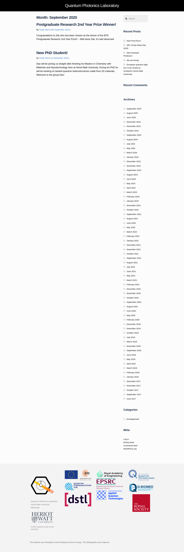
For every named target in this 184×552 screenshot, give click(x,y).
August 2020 (132, 306)
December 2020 (134, 289)
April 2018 (131, 364)
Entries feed (128, 442)
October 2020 (133, 298)
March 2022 (132, 232)
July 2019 (131, 337)
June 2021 (131, 271)
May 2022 (131, 227)
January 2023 (133, 201)
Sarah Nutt (44, 30)
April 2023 (131, 188)
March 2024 (132, 153)
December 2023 (134, 161)
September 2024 (134, 135)
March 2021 (132, 280)
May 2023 (131, 183)
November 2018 (134, 346)
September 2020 (134, 302)
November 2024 (134, 126)
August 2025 (132, 113)
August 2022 (132, 218)
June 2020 (131, 311)
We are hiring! (133, 60)
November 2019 (134, 328)
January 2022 (133, 241)
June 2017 (131, 399)
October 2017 (133, 390)
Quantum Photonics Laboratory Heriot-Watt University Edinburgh (44, 504)
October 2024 (133, 131)
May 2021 (131, 276)
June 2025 (131, 117)
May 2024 (131, 148)
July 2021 (131, 267)
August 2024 (132, 139)
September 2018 (134, 350)
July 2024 (131, 144)
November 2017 (134, 386)
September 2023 (134, 170)
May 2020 (131, 315)
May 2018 (131, 359)
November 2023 (134, 166)
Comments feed (130, 445)
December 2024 (134, 122)
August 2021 (132, 262)
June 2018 (131, 355)
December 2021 (134, 245)
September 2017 (134, 394)
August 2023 (132, 175)
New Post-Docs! (134, 41)
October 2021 (133, 254)
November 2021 (134, 249)
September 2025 (134, 109)
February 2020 (133, 320)
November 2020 (134, 293)
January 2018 (133, 377)
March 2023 (132, 192)
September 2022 (134, 214)
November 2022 (134, 205)
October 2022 (133, 210)
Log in (126, 439)
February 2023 (133, 197)
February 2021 (133, 284)
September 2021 (134, 258)
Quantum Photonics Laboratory (92, 5)
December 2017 (134, 381)
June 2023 (131, 179)
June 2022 (131, 223)
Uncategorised (132, 419)
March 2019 (132, 342)
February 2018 (133, 372)
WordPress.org (129, 449)
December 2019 (134, 324)
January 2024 (133, 157)
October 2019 (133, 333)
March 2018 (132, 368)
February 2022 (133, 236)
